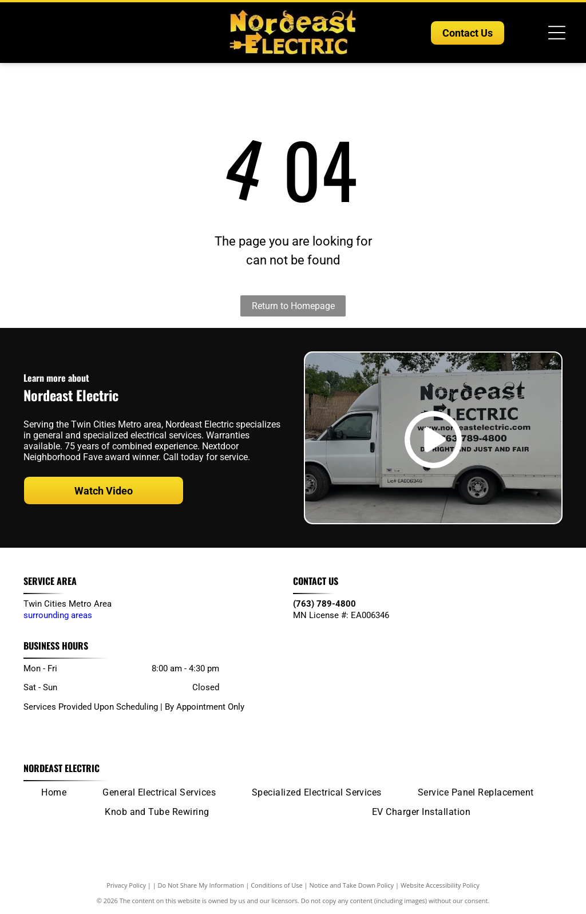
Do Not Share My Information (201, 885)
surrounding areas (57, 615)
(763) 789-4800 (324, 604)
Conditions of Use (277, 885)
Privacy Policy (126, 885)
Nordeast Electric (61, 768)
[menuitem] (54, 792)
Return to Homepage (293, 305)
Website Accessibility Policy (440, 885)
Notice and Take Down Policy (352, 885)
